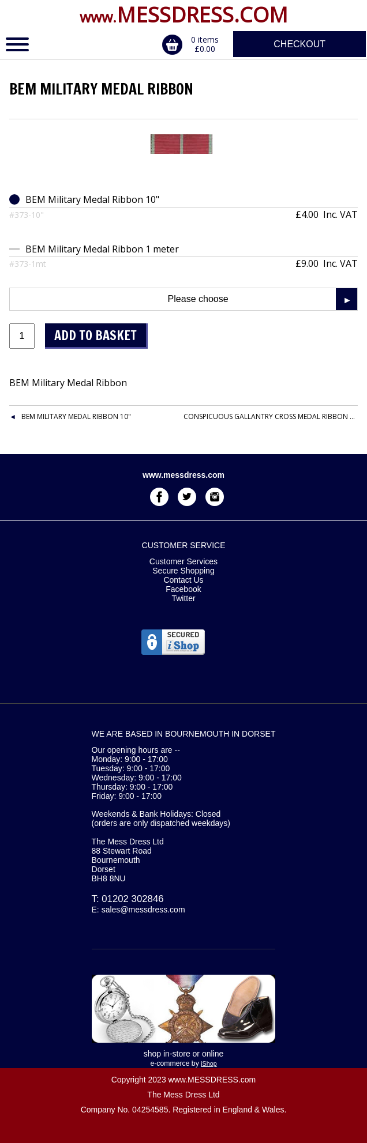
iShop (208, 1063)
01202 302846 (132, 898)
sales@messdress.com (143, 909)
